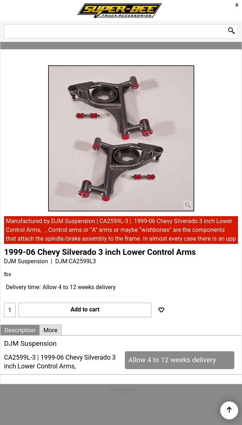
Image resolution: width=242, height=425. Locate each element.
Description (19, 330)
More (50, 330)
